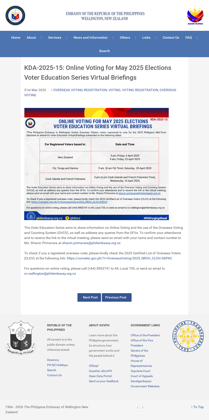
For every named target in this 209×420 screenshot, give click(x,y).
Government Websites (145, 386)
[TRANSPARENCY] (188, 336)
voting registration (140, 90)
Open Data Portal (100, 376)
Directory (53, 360)
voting (114, 90)
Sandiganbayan (141, 381)
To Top (197, 407)
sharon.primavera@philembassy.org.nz (91, 243)
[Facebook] (143, 407)
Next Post (89, 297)
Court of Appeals (142, 376)
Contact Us (54, 375)
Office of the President (145, 335)
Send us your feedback (104, 381)
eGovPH (106, 371)
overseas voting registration (80, 90)
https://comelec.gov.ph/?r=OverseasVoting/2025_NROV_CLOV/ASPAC (119, 258)
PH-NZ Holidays (57, 365)
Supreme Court (140, 371)
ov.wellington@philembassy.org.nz (50, 274)
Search (51, 370)
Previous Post (116, 297)
